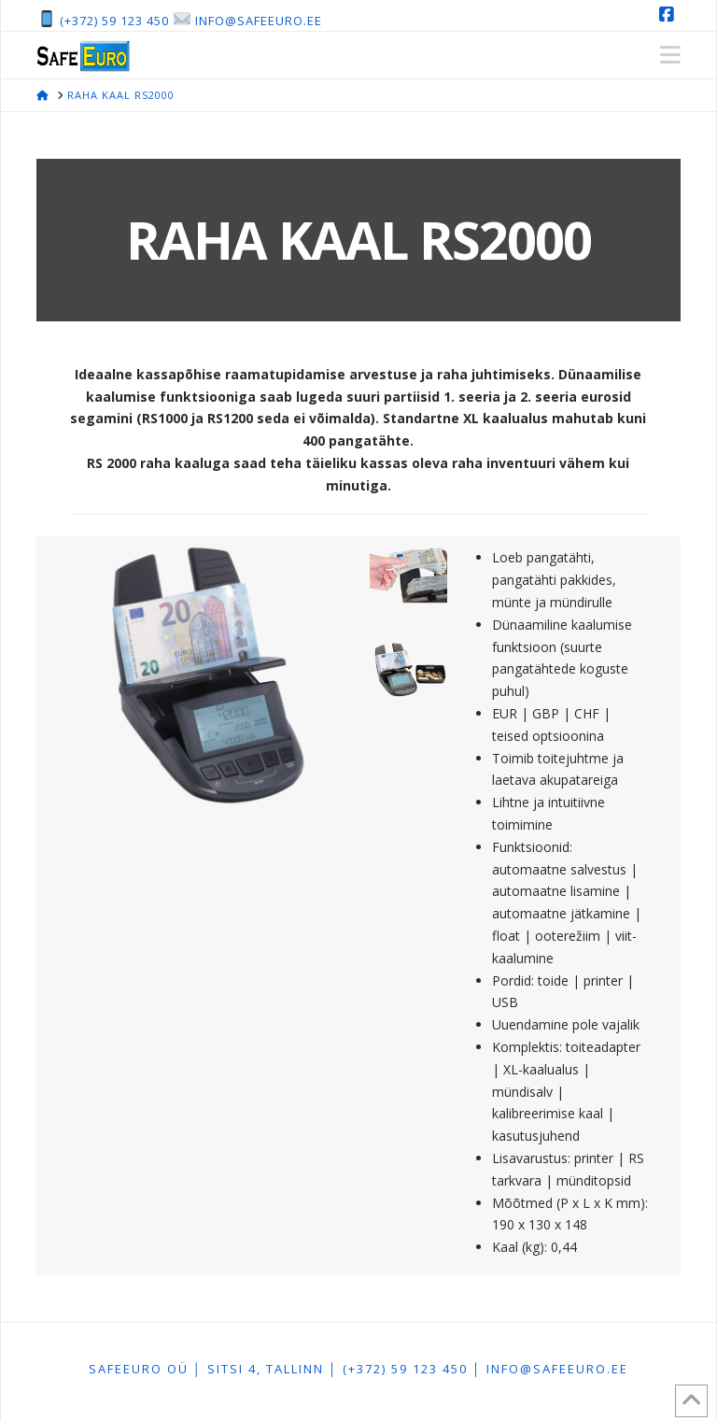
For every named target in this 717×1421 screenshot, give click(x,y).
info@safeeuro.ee (258, 20)
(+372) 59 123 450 (114, 20)
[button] (670, 55)
